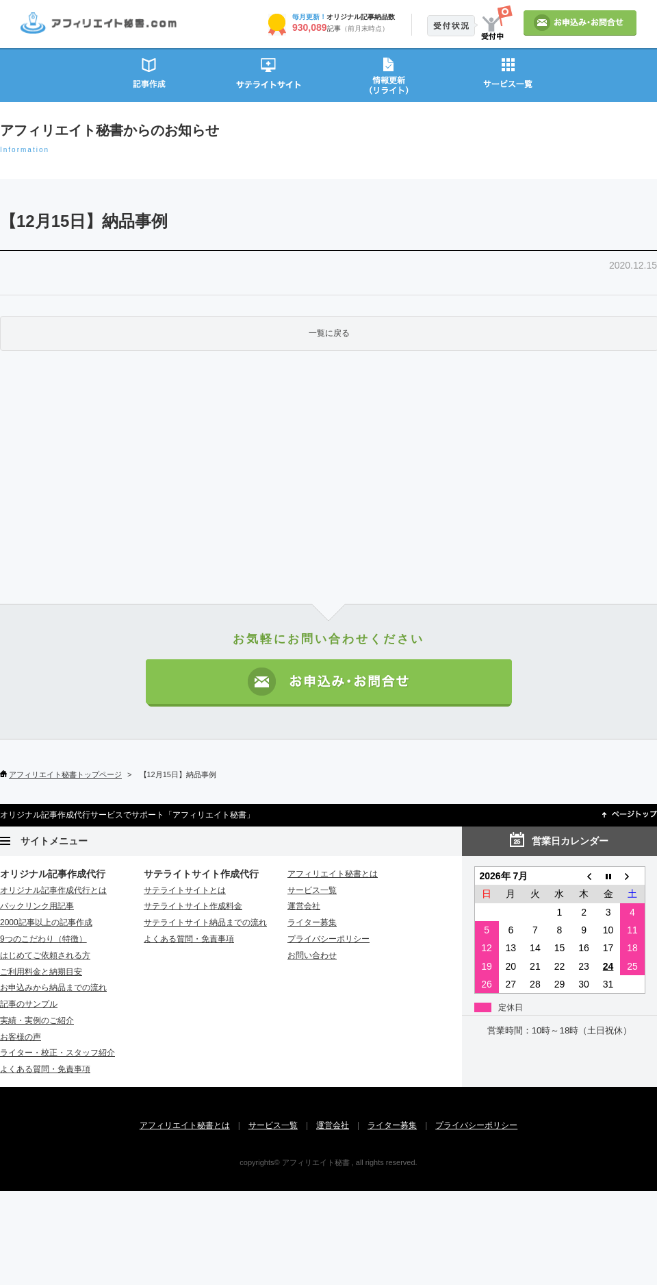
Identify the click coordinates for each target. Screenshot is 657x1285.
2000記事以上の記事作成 (46, 922)
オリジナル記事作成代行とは (53, 890)
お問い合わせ (312, 955)
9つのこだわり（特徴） (43, 939)
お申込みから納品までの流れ (53, 987)
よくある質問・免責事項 (45, 1069)
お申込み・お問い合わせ (329, 683)
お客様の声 (20, 1037)
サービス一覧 (508, 74)
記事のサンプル (28, 1004)
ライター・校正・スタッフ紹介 (57, 1052)
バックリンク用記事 (37, 906)
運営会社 (303, 906)
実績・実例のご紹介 (37, 1020)
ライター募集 (312, 922)
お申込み (580, 23)
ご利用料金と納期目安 (41, 972)
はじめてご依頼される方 (45, 955)
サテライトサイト (268, 74)
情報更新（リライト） (388, 74)
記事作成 (148, 74)
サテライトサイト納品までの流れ (205, 922)
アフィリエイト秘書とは (332, 874)
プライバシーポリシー (328, 939)
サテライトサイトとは (185, 890)
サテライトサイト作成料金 (193, 906)
